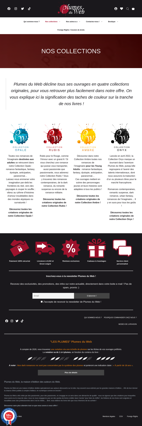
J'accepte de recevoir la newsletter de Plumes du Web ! (71, 302)
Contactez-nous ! (95, 21)
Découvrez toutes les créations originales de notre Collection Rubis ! (54, 202)
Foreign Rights (132, 416)
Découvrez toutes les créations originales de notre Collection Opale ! (20, 212)
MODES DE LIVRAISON (128, 324)
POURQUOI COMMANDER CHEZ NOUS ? (120, 318)
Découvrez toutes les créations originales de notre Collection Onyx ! (121, 215)
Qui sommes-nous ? (32, 22)
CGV (121, 416)
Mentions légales (109, 416)
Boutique (114, 21)
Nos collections (54, 21)
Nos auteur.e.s (74, 21)
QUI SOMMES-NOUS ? (93, 318)
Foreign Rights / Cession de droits (70, 30)
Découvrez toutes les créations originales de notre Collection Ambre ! (88, 199)
